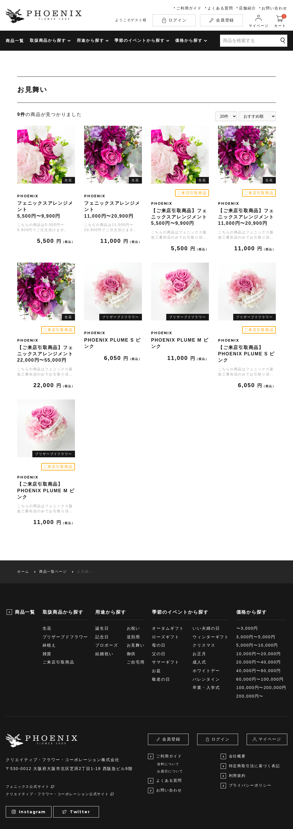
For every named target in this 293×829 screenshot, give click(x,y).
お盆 (156, 634)
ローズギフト (165, 600)
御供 (131, 617)
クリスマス (204, 609)
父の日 (159, 617)
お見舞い (136, 609)
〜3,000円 (247, 592)
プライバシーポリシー (246, 749)
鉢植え (49, 609)
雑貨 (47, 617)
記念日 (102, 600)
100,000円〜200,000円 (261, 651)
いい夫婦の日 (206, 592)
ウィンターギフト (211, 600)
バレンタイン (206, 643)
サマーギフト (165, 626)
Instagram (28, 775)
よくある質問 (220, 8)
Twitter (76, 775)
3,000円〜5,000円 (256, 600)
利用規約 (233, 740)
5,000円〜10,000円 (257, 609)
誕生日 (102, 592)
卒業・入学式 (206, 651)
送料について (168, 728)
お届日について (170, 735)
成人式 (199, 626)
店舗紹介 (247, 8)
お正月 (199, 617)
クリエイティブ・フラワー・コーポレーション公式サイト (60, 758)
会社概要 (233, 720)
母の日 (159, 609)
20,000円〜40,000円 (258, 626)
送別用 (133, 600)
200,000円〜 (250, 660)
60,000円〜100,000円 (260, 643)
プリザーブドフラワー (65, 600)
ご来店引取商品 (58, 626)
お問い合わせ (274, 8)
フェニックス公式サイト (30, 751)
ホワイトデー (206, 634)
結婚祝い (104, 617)
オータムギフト (168, 592)
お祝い (133, 592)
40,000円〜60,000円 (258, 634)
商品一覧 (15, 40)
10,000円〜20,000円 (258, 617)
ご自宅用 (136, 626)
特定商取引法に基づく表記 (250, 730)
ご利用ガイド (189, 8)
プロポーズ (106, 609)
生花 (47, 592)
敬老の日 (161, 643)
